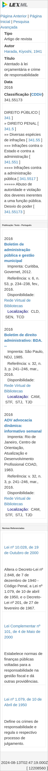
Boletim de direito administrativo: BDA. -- (23, 340)
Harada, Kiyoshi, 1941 (23, 51)
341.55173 (13, 212)
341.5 (9, 129)
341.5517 (28, 179)
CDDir (36, 94)
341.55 (34, 140)
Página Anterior (13, 16)
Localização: (18, 311)
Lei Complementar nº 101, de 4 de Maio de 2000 (22, 631)
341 (7, 118)
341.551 (11, 162)
